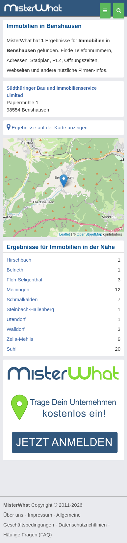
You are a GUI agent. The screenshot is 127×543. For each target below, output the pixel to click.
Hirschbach (19, 260)
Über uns (13, 515)
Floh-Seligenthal (24, 279)
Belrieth (15, 269)
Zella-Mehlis (20, 339)
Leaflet (64, 234)
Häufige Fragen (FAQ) (27, 534)
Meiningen (18, 289)
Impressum (40, 515)
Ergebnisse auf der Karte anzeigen (47, 127)
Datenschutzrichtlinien (83, 524)
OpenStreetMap (89, 234)
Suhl (11, 349)
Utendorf (16, 319)
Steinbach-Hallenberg (30, 309)
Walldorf (15, 329)
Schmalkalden (22, 299)
